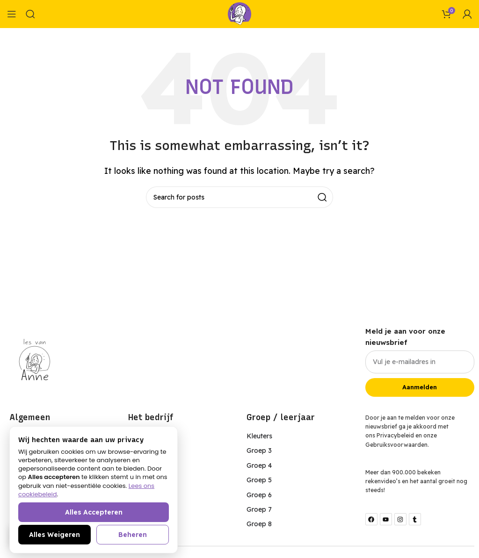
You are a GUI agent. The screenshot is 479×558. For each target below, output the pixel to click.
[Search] (30, 14)
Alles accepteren (94, 512)
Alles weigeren (54, 534)
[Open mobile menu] (11, 14)
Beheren (132, 534)
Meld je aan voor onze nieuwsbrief (405, 337)
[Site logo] (239, 13)
